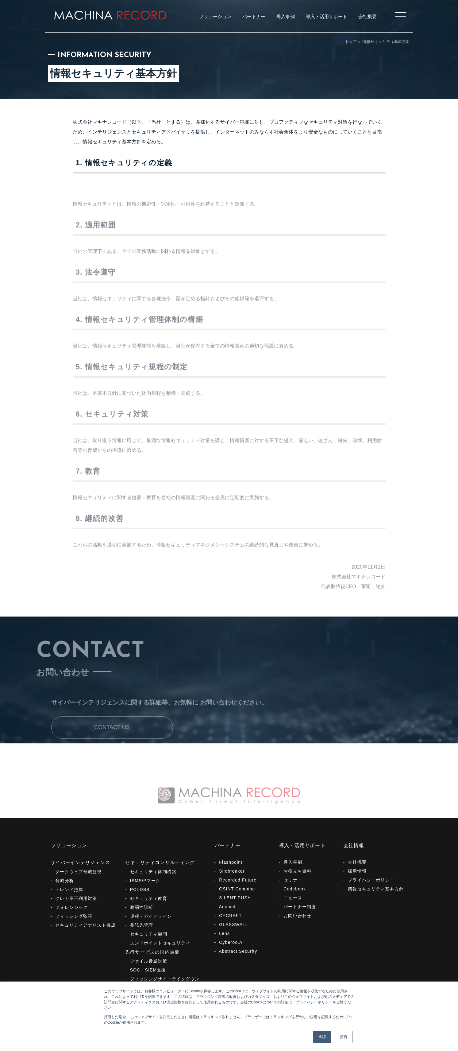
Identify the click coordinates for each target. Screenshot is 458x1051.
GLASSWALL (233, 924)
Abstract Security (238, 951)
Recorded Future (237, 880)
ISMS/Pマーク (145, 880)
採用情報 (357, 871)
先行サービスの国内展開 (152, 952)
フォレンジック (71, 907)
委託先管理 (141, 925)
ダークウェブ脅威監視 (78, 871)
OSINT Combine (237, 888)
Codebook (294, 888)
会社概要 (357, 862)
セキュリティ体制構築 (153, 871)
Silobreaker (231, 871)
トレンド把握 (69, 889)
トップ (351, 41)
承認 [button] (322, 1037)
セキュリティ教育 (148, 898)
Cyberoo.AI (231, 942)
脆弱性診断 (141, 907)
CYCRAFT (230, 915)
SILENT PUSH (235, 897)
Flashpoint (230, 862)
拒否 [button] (343, 1037)
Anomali (228, 906)
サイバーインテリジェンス (80, 862)
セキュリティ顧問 (148, 934)
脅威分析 (64, 880)
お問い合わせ (297, 915)
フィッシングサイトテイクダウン (165, 978)
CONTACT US (111, 739)
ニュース (292, 897)
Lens (224, 933)
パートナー (228, 845)
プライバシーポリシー (371, 880)
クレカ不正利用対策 (76, 898)
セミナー (292, 880)
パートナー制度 (299, 906)
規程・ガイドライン (151, 916)
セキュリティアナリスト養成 (85, 925)
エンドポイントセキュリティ (160, 942)
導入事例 (292, 862)
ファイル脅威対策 (148, 961)
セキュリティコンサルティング (160, 862)
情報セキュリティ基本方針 (375, 888)
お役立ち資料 (297, 871)
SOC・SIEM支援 (148, 969)
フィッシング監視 (73, 916)
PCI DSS (140, 889)
